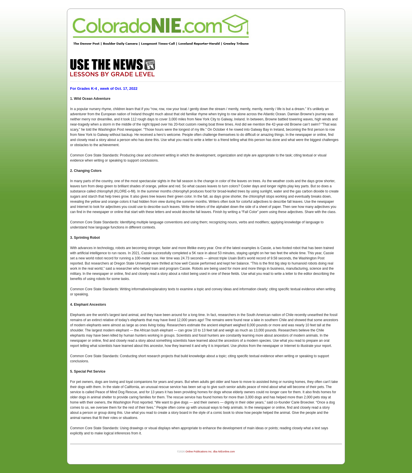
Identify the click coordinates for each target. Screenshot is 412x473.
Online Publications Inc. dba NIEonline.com (210, 451)
